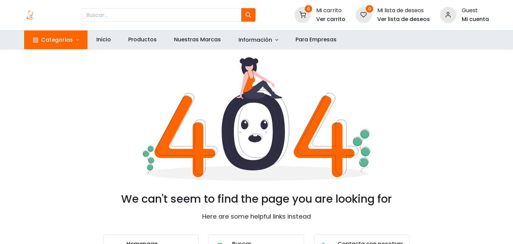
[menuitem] (103, 39)
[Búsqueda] (248, 15)
